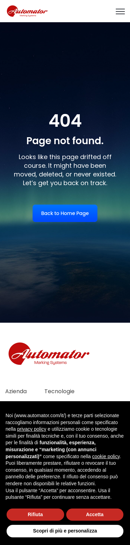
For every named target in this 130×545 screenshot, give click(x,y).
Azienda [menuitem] (16, 391)
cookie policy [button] (106, 456)
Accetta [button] (95, 514)
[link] (27, 11)
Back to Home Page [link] (65, 213)
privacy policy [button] (31, 429)
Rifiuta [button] (35, 514)
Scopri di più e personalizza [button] (65, 531)
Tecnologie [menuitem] (59, 391)
